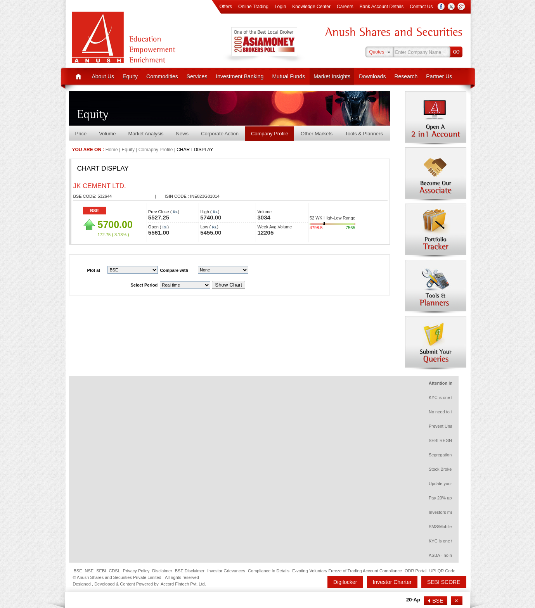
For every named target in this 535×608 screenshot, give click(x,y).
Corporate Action (220, 133)
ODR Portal (415, 570)
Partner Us (439, 76)
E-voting (300, 570)
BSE (94, 210)
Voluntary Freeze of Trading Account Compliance (356, 570)
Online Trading (253, 6)
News (182, 133)
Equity (130, 76)
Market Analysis (146, 133)
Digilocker (345, 582)
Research (405, 76)
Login (280, 6)
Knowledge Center (311, 6)
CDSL (114, 570)
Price (81, 133)
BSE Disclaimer (189, 570)
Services (197, 76)
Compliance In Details (268, 570)
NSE (89, 570)
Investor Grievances (226, 570)
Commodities (162, 76)
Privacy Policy (136, 570)
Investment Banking (239, 76)
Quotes (376, 52)
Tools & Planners (364, 133)
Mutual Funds (288, 76)
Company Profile (269, 133)
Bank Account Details (381, 6)
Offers (225, 6)
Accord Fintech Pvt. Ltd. (183, 584)
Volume (107, 133)
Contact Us (421, 6)
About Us (103, 76)
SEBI (101, 570)
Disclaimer (162, 570)
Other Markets (316, 133)
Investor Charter (392, 582)
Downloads (372, 76)
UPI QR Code (442, 570)
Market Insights (331, 76)
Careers (345, 6)
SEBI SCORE (444, 582)
